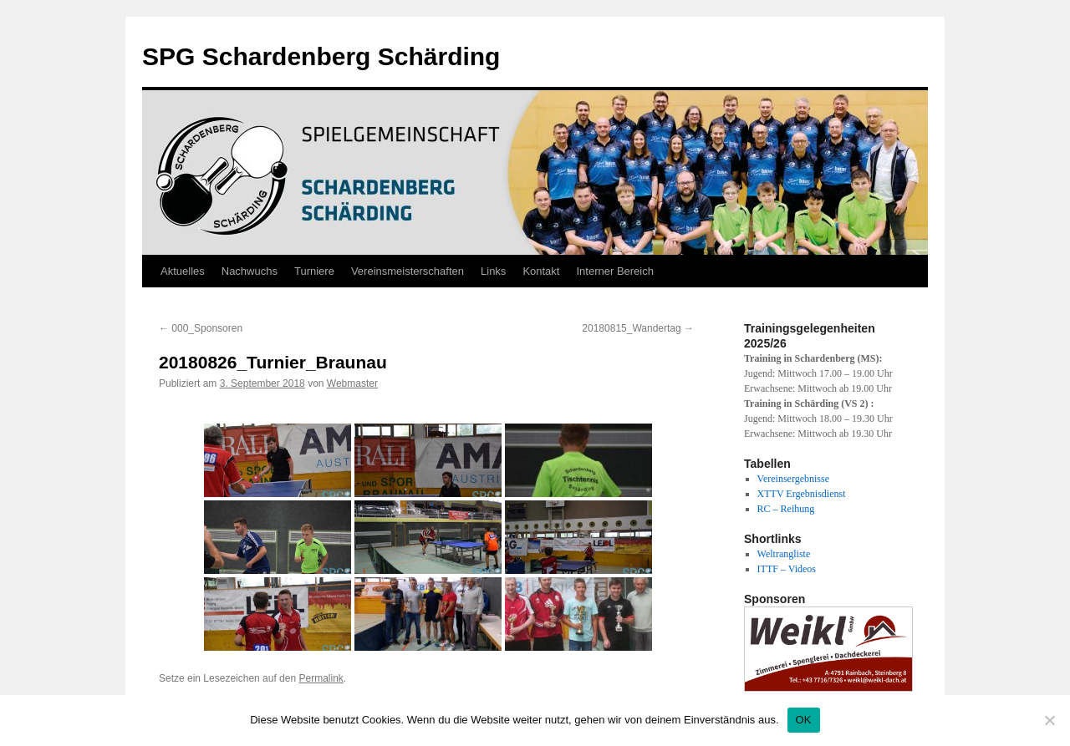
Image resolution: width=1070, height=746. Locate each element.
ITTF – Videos (786, 569)
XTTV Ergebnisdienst (801, 494)
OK (804, 719)
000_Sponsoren (200, 328)
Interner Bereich (615, 271)
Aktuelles (182, 271)
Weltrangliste (784, 554)
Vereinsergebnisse (793, 479)
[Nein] (1049, 720)
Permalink (320, 678)
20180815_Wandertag (638, 328)
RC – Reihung (786, 509)
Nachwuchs (250, 271)
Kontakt (540, 271)
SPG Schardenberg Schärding (321, 56)
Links (493, 271)
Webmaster (352, 383)
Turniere (314, 271)
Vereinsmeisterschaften (407, 271)
